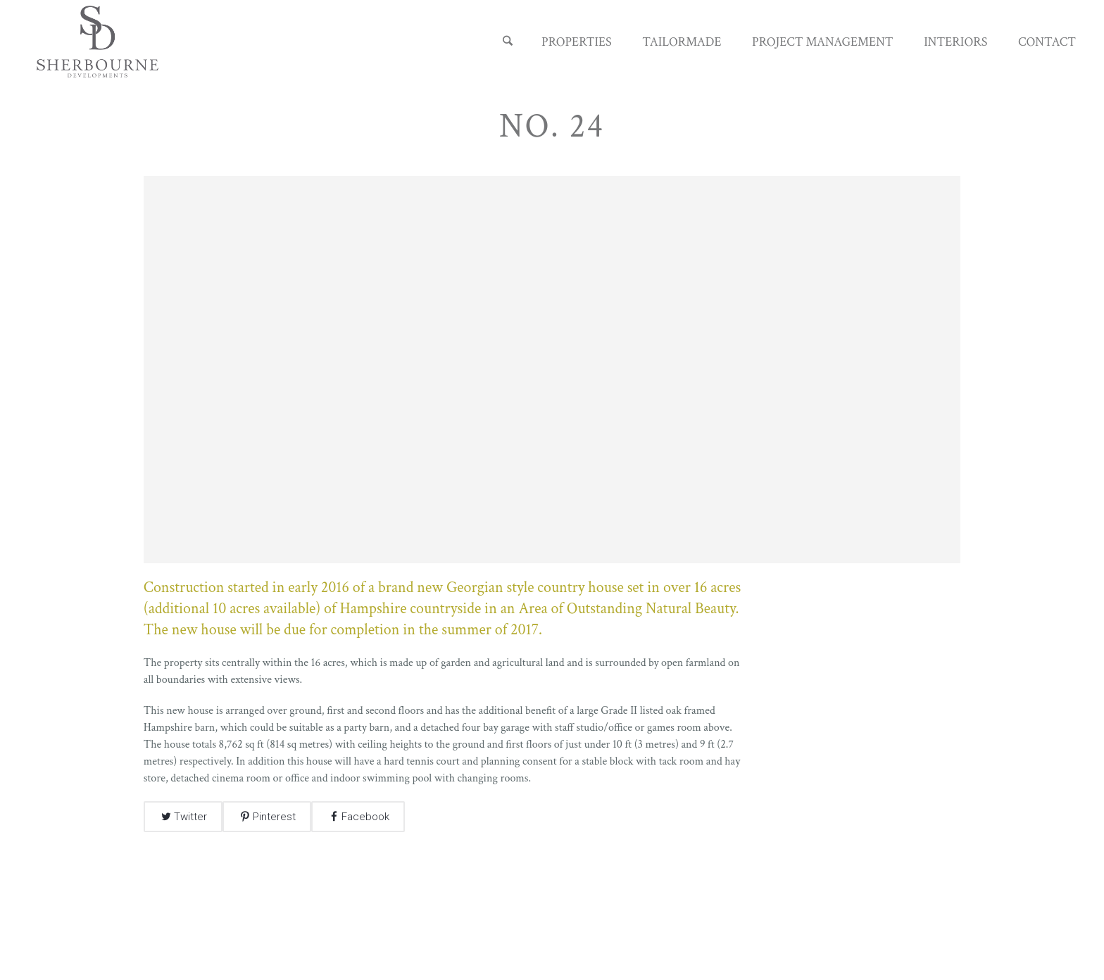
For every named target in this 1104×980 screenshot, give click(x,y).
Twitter (190, 816)
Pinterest (274, 816)
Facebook (365, 816)
